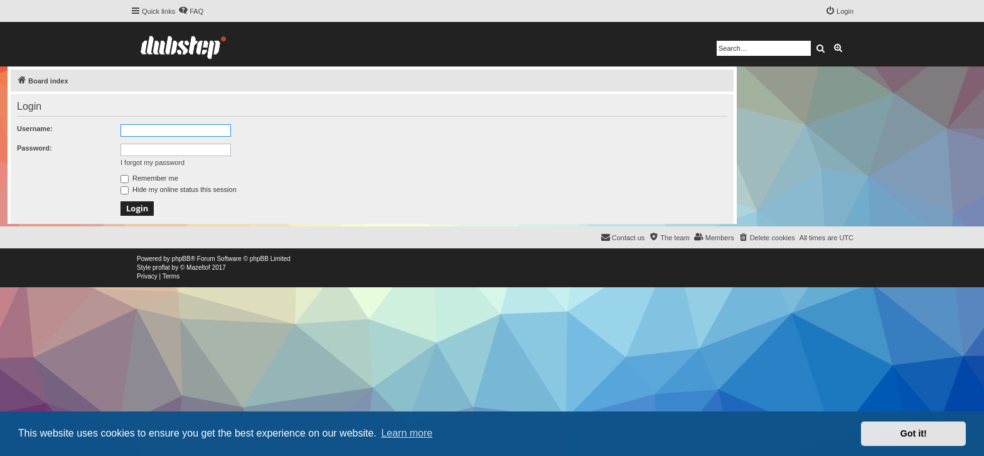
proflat (161, 267)
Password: (34, 148)
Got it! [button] (914, 433)
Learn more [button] (406, 433)
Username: (35, 128)
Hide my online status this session (178, 189)
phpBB (181, 258)
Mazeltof (198, 267)
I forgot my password (152, 162)
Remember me (149, 178)
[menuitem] (190, 11)
